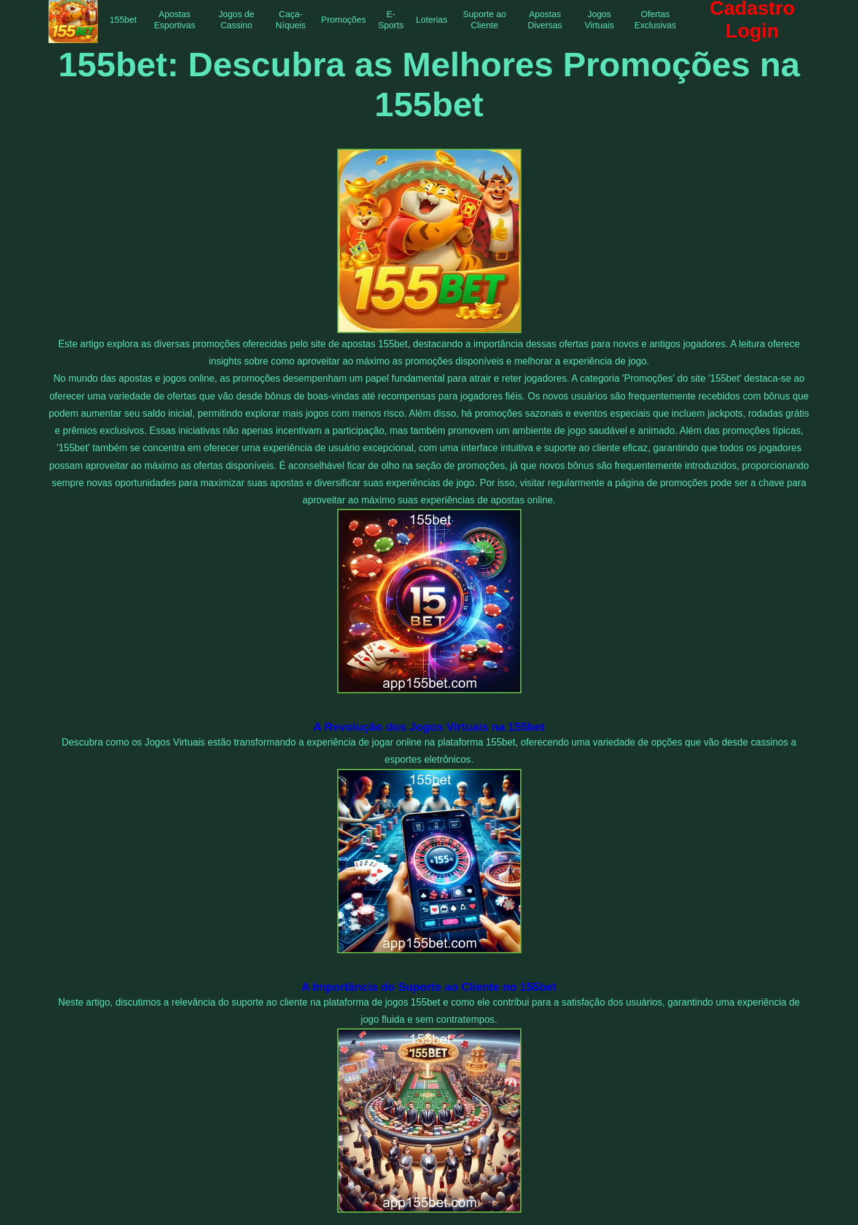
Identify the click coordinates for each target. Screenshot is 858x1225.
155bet (123, 20)
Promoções (343, 20)
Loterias (431, 20)
